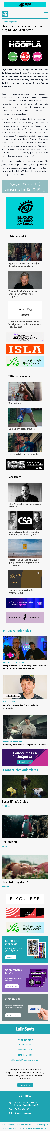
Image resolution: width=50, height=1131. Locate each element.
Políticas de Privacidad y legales (25, 1060)
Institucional (25, 1044)
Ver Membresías (13, 1015)
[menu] (46, 13)
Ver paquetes (12, 986)
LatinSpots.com (22, 1125)
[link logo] (5, 14)
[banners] (25, 4)
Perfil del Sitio (25, 1049)
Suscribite (10, 957)
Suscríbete (25, 1085)
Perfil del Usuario (25, 1055)
